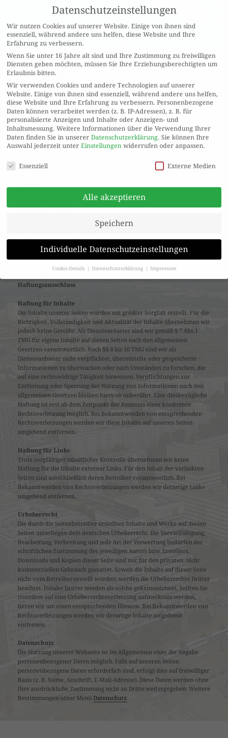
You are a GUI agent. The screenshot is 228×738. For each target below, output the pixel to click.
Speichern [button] (114, 216)
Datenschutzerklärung (124, 131)
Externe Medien (185, 160)
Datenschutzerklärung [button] (118, 262)
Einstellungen (101, 140)
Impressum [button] (163, 262)
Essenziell (27, 160)
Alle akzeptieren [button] (114, 190)
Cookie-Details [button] (69, 262)
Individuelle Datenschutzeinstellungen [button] (114, 242)
